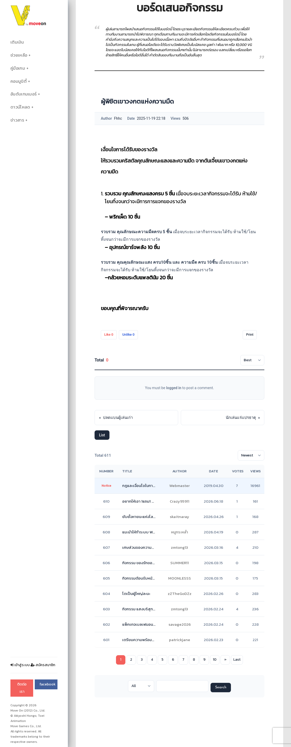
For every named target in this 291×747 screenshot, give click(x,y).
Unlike (128, 334)
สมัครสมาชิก (43, 665)
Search (220, 687)
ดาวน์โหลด (20, 107)
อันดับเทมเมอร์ (23, 94)
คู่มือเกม (17, 68)
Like (108, 334)
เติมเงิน (17, 42)
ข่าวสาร (17, 120)
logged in (173, 388)
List (102, 435)
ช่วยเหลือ (18, 55)
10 (215, 659)
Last (237, 659)
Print (249, 334)
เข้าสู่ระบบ (20, 665)
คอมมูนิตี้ (18, 81)
